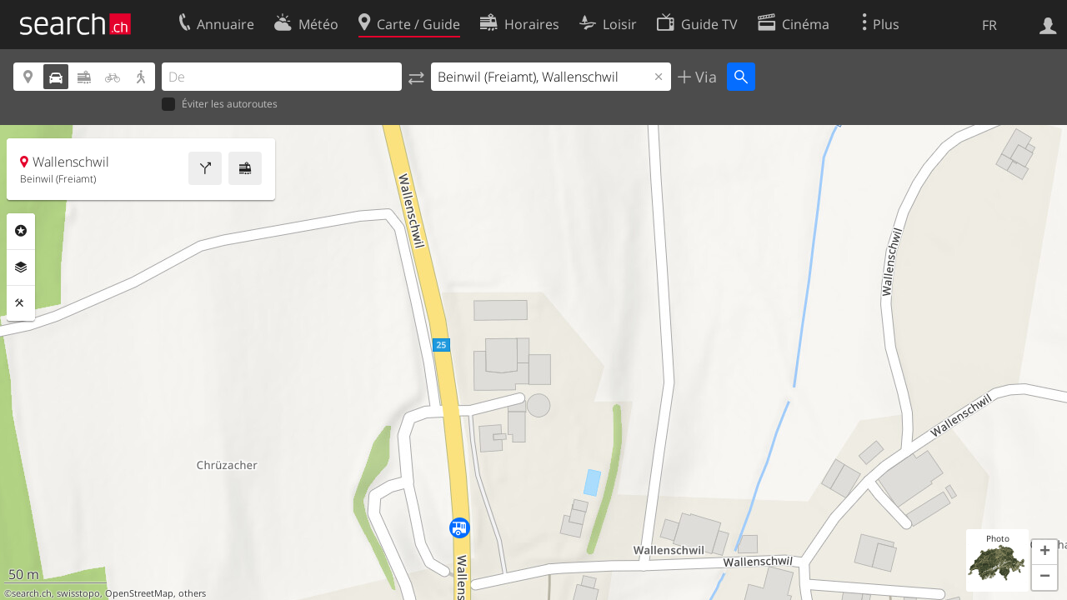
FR (989, 25)
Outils (21, 303)
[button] (1044, 552)
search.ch (32, 593)
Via (704, 77)
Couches (21, 267)
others (192, 593)
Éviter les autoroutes (220, 104)
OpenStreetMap (139, 593)
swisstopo (78, 593)
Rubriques (21, 230)
